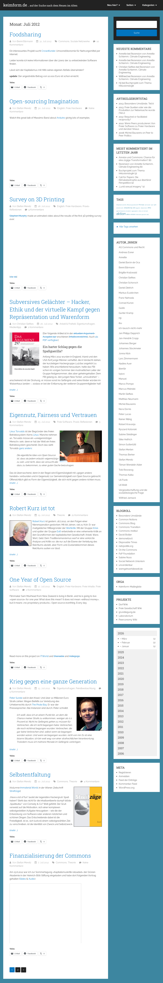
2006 (121, 753)
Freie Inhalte (88, 586)
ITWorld (44, 656)
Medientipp (15, 327)
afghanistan (144, 208)
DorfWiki (123, 604)
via (11, 276)
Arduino (61, 117)
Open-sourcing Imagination (44, 101)
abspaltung (128, 208)
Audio (32, 879)
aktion (121, 214)
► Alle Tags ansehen (127, 226)
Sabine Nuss (125, 557)
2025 (121, 652)
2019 (121, 684)
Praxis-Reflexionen (82, 422)
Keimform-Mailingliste (130, 586)
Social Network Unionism (132, 561)
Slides (23, 879)
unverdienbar (126, 565)
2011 (120, 727)
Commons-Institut (128, 531)
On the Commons (128, 550)
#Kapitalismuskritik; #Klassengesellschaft (127, 205)
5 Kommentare (17, 691)
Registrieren (125, 772)
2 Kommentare (35, 327)
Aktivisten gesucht (141, 214)
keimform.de (40, 5)
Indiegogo (74, 656)
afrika (149, 208)
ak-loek (146, 211)
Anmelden (124, 776)
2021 (121, 673)
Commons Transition (129, 527)
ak (142, 211)
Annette (123, 53)
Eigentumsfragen (86, 324)
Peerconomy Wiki (128, 619)
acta (134, 208)
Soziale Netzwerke (80, 41)
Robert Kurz (38, 521)
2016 (121, 700)
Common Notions (128, 519)
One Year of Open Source (40, 579)
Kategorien (148, 5)
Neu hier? (112, 5)
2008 (121, 743)
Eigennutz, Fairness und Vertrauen (53, 414)
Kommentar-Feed (128, 784)
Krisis (95, 528)
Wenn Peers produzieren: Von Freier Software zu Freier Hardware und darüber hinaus (137, 126)
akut (148, 214)
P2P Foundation (127, 553)
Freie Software (64, 422)
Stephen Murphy (18, 215)
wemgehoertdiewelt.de (131, 568)
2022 (121, 668)
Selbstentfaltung (30, 774)
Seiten (129, 5)
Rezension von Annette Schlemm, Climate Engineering (137, 55)
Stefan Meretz (24, 108)
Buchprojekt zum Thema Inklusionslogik (132, 172)
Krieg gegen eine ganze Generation (53, 681)
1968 (155, 205)
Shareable (59, 656)
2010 (121, 732)
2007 (121, 748)
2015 (121, 705)
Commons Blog (127, 523)
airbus (140, 211)
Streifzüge (15, 791)
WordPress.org (126, 787)
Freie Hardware (74, 108)
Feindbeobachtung (85, 688)
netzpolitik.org (126, 546)
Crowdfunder (48, 51)
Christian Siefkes (25, 324)
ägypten (138, 208)
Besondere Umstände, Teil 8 (139, 103)
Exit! (59, 531)
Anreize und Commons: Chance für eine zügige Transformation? (137, 159)
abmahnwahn (120, 208)
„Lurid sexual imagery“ (130, 186)
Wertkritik (71, 528)
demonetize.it (126, 538)
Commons (63, 41)
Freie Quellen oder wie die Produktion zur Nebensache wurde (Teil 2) (137, 110)
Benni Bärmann (25, 41)
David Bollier (125, 534)
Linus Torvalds (17, 431)
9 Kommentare (36, 209)
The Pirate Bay (39, 704)
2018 (121, 689)
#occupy (141, 205)
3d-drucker (147, 205)
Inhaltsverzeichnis (78, 336)
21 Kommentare (80, 515)
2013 (121, 716)
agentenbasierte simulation (123, 211)
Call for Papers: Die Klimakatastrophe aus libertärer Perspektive (135, 180)
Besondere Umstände (130, 515)
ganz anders (25, 448)
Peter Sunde (16, 698)
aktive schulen (131, 214)
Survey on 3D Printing (37, 199)
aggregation (135, 211)
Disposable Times (128, 542)
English (61, 108)
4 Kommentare (91, 781)
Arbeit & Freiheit (68, 324)
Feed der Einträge (128, 780)
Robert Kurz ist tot (32, 508)
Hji (120, 83)
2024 (121, 657)
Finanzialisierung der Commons (50, 855)
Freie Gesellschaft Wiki (130, 608)
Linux (36, 434)
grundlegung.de (127, 612)
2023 (121, 663)
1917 (152, 205)
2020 (121, 679)
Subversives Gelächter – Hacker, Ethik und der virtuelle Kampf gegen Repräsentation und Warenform (55, 309)
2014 (121, 711)
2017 (121, 695)
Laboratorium (126, 616)
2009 (121, 737)
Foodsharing (25, 34)
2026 (121, 633)
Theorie (61, 515)
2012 (121, 721)
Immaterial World (29, 787)
